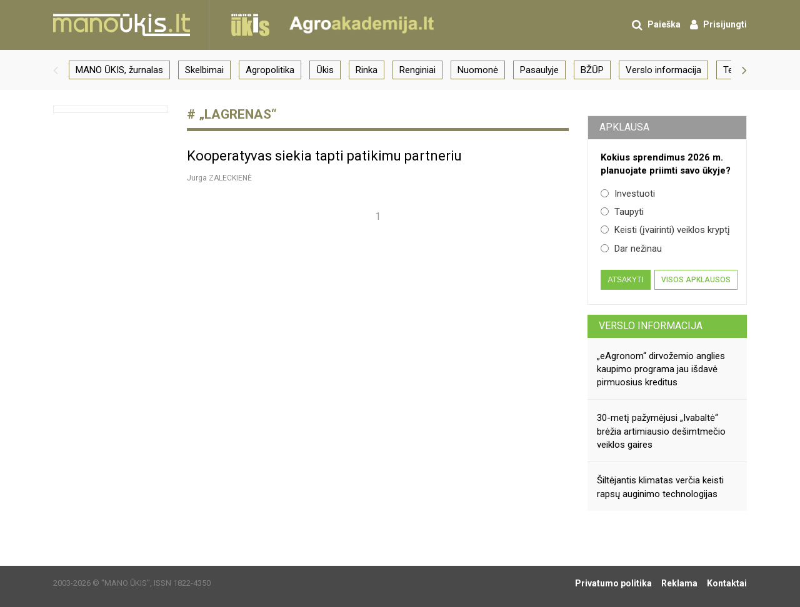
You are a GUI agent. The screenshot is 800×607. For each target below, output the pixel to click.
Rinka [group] (367, 70)
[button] (55, 70)
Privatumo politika (613, 583)
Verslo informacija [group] (663, 70)
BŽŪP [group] (592, 70)
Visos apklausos (696, 279)
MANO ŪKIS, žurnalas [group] (119, 70)
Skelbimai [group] (204, 70)
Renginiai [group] (417, 70)
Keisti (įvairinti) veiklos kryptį (665, 229)
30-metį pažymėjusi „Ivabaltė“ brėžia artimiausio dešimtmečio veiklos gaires (661, 431)
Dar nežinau (631, 248)
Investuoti (628, 193)
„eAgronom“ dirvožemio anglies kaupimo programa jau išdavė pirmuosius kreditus (661, 369)
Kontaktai (727, 583)
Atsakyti (625, 279)
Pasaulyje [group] (539, 70)
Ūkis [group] (325, 70)
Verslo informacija (650, 326)
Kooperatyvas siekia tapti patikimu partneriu (324, 156)
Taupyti (622, 211)
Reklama (679, 583)
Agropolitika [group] (270, 70)
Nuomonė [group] (478, 70)
